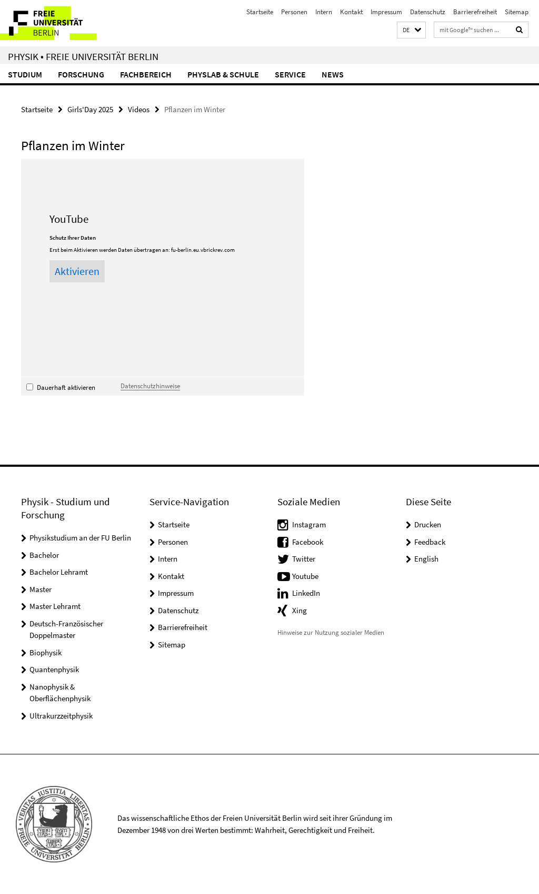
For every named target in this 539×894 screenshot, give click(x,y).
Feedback (429, 542)
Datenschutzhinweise (150, 385)
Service (290, 74)
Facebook (307, 542)
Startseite (259, 11)
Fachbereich (146, 74)
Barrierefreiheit (475, 11)
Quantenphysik (54, 669)
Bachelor (44, 555)
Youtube (305, 576)
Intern (323, 11)
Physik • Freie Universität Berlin (83, 56)
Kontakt (351, 11)
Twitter (303, 559)
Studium (25, 74)
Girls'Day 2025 (90, 109)
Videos (138, 109)
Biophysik (45, 652)
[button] (411, 30)
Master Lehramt (55, 606)
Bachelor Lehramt (58, 572)
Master (40, 589)
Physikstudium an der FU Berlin (80, 538)
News (333, 74)
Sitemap (516, 11)
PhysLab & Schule (223, 74)
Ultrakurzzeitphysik (61, 716)
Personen (294, 11)
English (426, 559)
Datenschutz (427, 11)
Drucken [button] (427, 524)
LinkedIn (306, 593)
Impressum (386, 11)
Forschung (81, 74)
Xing (299, 610)
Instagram (309, 524)
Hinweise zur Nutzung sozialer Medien (330, 632)
